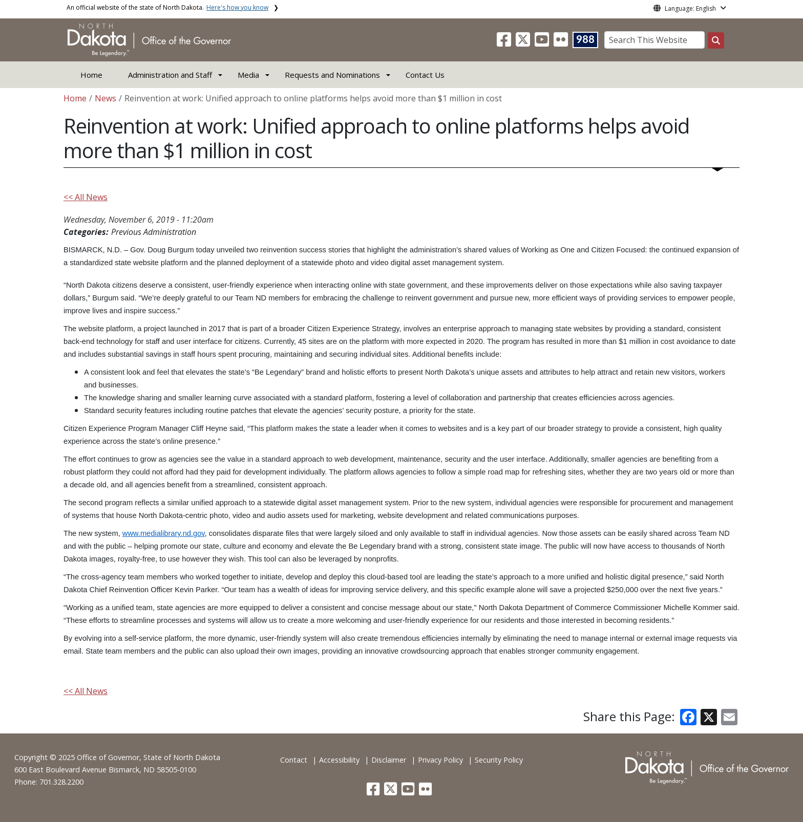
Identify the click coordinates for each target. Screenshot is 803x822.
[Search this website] (716, 40)
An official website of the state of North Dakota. (167, 7)
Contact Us (425, 75)
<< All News (86, 197)
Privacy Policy (440, 760)
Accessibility (339, 760)
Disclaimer (388, 760)
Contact (293, 760)
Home (91, 75)
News (105, 98)
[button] (505, 42)
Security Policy (499, 760)
